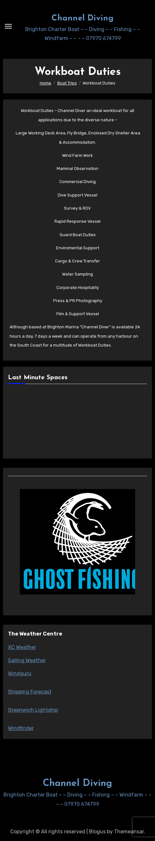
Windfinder (21, 728)
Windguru (19, 673)
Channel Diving (83, 18)
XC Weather (22, 647)
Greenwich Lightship (33, 710)
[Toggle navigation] (8, 26)
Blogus (97, 832)
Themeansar (129, 832)
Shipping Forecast (30, 692)
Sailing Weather (27, 660)
